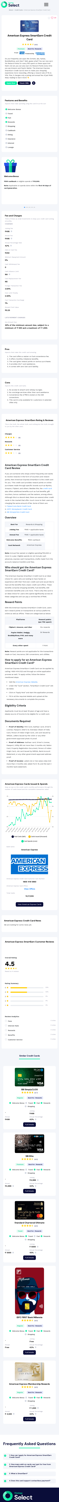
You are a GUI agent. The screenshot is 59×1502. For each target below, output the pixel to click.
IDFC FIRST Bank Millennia (29, 1317)
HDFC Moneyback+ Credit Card (19, 509)
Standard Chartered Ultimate (29, 1222)
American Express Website (26, 682)
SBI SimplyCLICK (29, 1089)
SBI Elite (30, 1156)
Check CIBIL (24, 83)
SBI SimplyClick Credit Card (18, 512)
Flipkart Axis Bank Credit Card (19, 506)
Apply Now (11, 83)
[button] (54, 181)
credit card (47, 488)
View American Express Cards (29, 904)
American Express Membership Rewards (29, 1384)
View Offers (29, 889)
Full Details (29, 1124)
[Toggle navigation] (46, 4)
